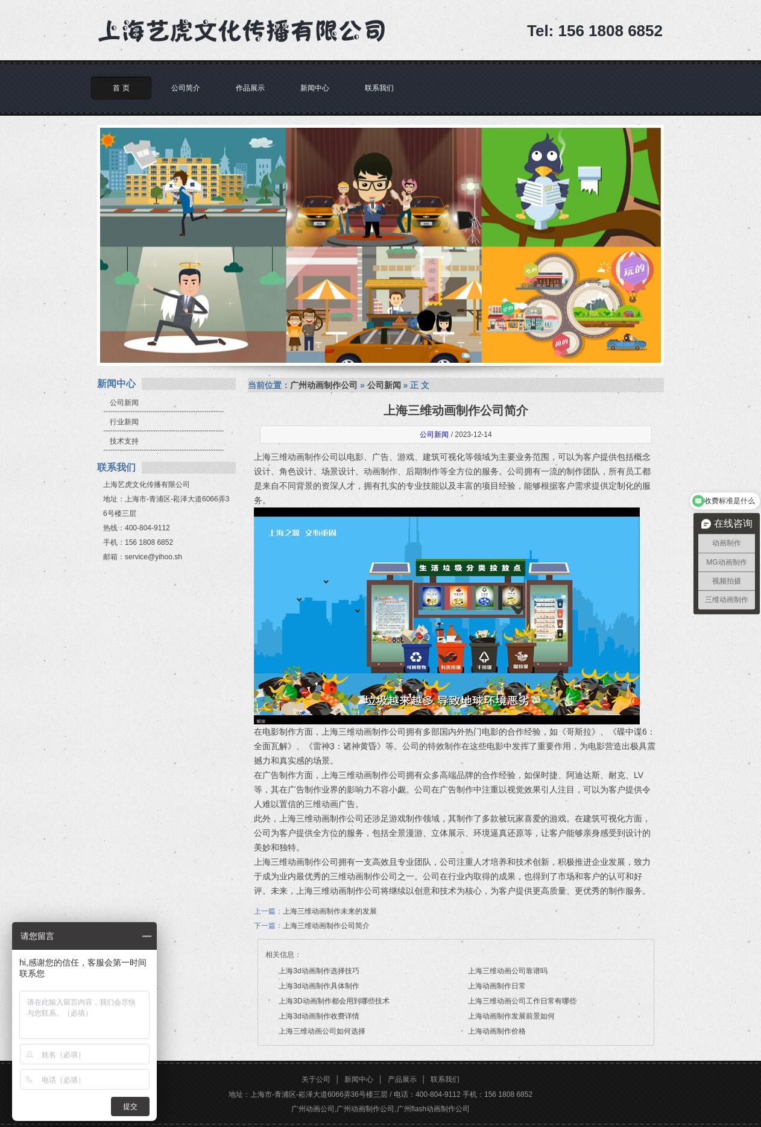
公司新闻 (124, 402)
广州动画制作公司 (324, 385)
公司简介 (185, 88)
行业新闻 (124, 422)
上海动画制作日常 (497, 986)
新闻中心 (314, 88)
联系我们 (379, 88)
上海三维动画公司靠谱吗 (508, 971)
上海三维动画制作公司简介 (326, 925)
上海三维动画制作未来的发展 (330, 911)
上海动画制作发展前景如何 (511, 1016)
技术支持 (124, 441)
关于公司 (316, 1079)
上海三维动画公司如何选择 (322, 1031)
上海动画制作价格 (497, 1031)
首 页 (121, 88)
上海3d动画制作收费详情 (319, 1016)
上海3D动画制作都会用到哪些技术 (334, 1001)
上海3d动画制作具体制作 (319, 986)
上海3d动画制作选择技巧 (319, 971)
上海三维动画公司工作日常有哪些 (522, 1001)
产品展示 (402, 1079)
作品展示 (250, 88)
